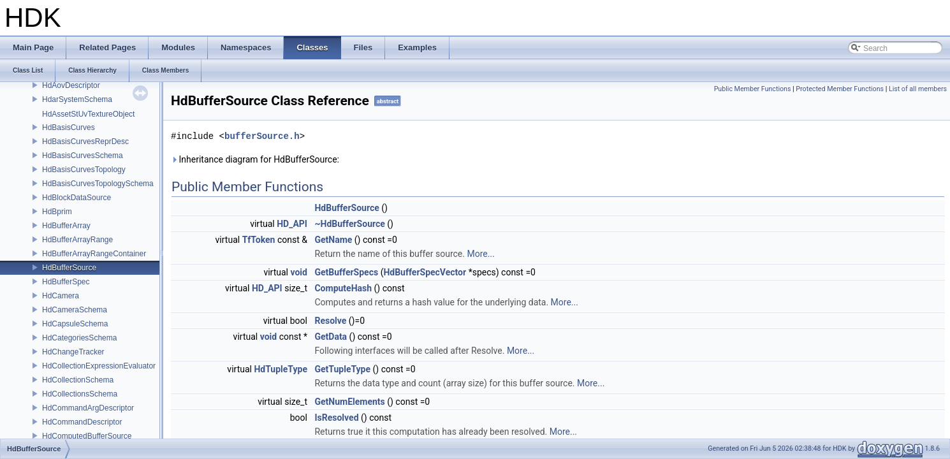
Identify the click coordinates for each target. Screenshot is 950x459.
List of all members (918, 89)
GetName (333, 240)
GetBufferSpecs (346, 272)
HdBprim (57, 211)
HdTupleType (280, 369)
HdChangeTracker (73, 351)
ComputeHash (343, 288)
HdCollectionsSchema (79, 394)
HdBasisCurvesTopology (84, 169)
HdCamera (60, 295)
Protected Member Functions (840, 89)
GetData (330, 337)
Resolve (330, 321)
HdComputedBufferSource (87, 436)
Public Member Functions (752, 89)
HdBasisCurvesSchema (82, 155)
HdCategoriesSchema (79, 337)
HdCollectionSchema (77, 379)
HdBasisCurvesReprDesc (85, 141)
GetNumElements (349, 402)
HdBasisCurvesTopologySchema (98, 183)
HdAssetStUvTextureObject (88, 114)
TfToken (258, 240)
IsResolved (336, 417)
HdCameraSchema (74, 309)
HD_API (292, 224)
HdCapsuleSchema (75, 323)
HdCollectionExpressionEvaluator (99, 365)
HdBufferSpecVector (424, 272)
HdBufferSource (69, 267)
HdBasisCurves (68, 127)
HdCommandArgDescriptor (88, 408)
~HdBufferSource (349, 224)
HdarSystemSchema (77, 99)
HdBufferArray (66, 225)
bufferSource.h (262, 136)
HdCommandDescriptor (82, 422)
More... (480, 254)
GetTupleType (342, 369)
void (298, 272)
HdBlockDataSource (76, 197)
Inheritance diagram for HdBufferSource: (255, 159)
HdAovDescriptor (71, 85)
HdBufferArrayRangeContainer (94, 253)
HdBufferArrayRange (77, 239)
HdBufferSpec (66, 281)
